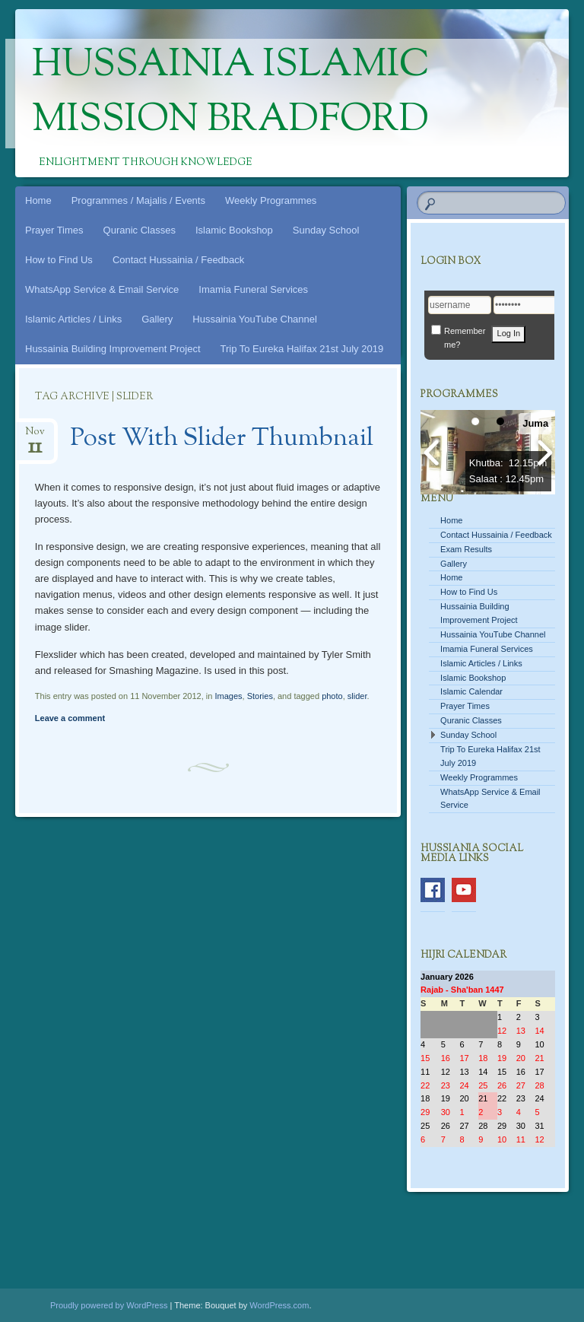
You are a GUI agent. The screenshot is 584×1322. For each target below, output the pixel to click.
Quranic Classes (139, 230)
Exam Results (466, 549)
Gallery (157, 319)
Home (38, 200)
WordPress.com (279, 1305)
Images (228, 696)
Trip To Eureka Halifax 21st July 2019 (302, 348)
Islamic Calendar (471, 691)
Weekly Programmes (270, 200)
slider (357, 696)
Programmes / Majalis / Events (138, 200)
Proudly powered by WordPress (108, 1305)
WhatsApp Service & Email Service (102, 289)
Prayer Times (54, 230)
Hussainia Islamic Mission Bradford (231, 93)
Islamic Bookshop (234, 230)
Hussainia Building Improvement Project (113, 348)
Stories (260, 696)
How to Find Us (59, 259)
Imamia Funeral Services (253, 289)
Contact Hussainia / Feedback (178, 259)
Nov (35, 436)
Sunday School (326, 230)
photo (332, 696)
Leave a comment (70, 718)
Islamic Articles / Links (73, 319)
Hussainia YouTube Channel (254, 319)
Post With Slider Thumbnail (221, 439)
